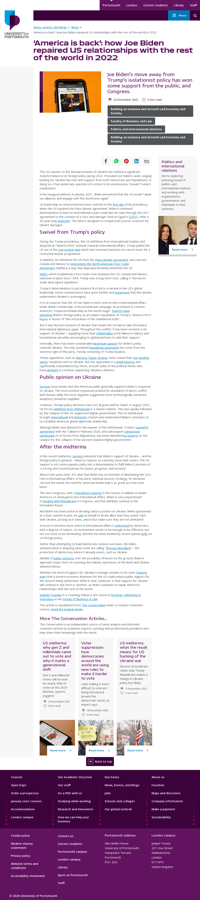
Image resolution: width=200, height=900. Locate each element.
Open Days (18, 785)
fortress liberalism (118, 548)
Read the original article (67, 609)
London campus (22, 817)
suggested (122, 292)
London (131, 5)
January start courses (26, 801)
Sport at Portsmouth (73, 875)
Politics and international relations (136, 129)
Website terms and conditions (24, 866)
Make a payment (163, 809)
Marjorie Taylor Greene (92, 358)
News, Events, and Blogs (122, 785)
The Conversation (94, 605)
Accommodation (23, 809)
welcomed (122, 525)
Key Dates (112, 777)
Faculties (158, 785)
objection (64, 221)
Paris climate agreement (111, 260)
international (59, 417)
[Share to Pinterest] (126, 161)
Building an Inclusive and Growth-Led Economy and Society (148, 111)
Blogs (75, 27)
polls (144, 534)
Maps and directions (166, 793)
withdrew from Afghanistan (72, 409)
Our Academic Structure (75, 777)
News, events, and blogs (50, 27)
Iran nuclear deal (69, 249)
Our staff (64, 785)
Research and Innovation (75, 809)
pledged (52, 370)
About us (158, 777)
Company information (167, 801)
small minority (125, 362)
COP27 (133, 217)
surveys (77, 456)
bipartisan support (105, 343)
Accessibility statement (28, 876)
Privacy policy (20, 856)
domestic (80, 417)
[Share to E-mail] (146, 161)
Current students (155, 5)
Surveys (45, 386)
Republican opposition (104, 347)
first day (118, 204)
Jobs (108, 793)
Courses (16, 777)
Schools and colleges (120, 801)
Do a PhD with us (70, 793)
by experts (130, 435)
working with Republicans (59, 501)
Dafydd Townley (51, 595)
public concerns (64, 558)
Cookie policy (20, 835)
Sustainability (161, 817)
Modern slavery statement (22, 846)
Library (179, 5)
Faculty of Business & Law (80, 599)
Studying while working (74, 801)
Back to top (100, 761)
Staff (193, 5)
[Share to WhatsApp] (116, 161)
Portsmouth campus (72, 851)
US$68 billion (104, 333)
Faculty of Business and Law (131, 121)
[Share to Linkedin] (136, 161)
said (80, 515)
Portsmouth (111, 5)
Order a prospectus (25, 793)
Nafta (43, 274)
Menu (179, 15)
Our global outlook (118, 809)
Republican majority (88, 493)
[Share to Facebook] (106, 161)
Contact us (65, 836)
